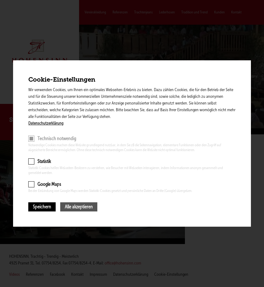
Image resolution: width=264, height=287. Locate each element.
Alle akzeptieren (79, 207)
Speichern (42, 207)
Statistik (44, 161)
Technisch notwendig (56, 138)
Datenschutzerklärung (45, 123)
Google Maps (49, 184)
